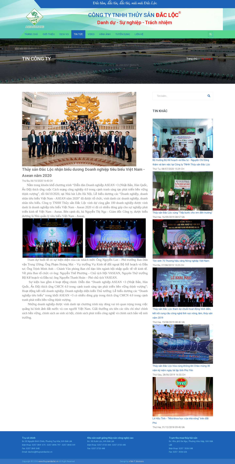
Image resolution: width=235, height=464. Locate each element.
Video (91, 34)
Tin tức (78, 34)
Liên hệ (139, 34)
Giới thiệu (49, 34)
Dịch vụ (64, 34)
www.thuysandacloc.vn (48, 461)
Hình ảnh (104, 34)
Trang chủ (31, 34)
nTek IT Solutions (136, 461)
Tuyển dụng (122, 34)
